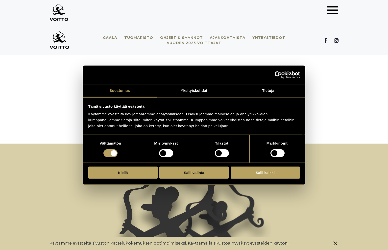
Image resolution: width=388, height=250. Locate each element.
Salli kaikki (265, 173)
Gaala (110, 37)
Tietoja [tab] (268, 90)
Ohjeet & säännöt (181, 37)
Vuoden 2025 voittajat (194, 43)
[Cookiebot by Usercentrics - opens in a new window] (278, 74)
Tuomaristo (138, 37)
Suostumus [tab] (120, 90)
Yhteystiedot (268, 37)
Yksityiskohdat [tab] (194, 90)
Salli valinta (194, 173)
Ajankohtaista (227, 37)
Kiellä (123, 173)
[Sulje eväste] (335, 243)
